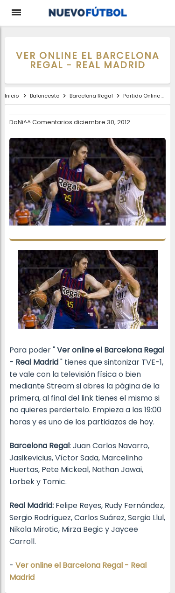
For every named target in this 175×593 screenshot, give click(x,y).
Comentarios (53, 122)
